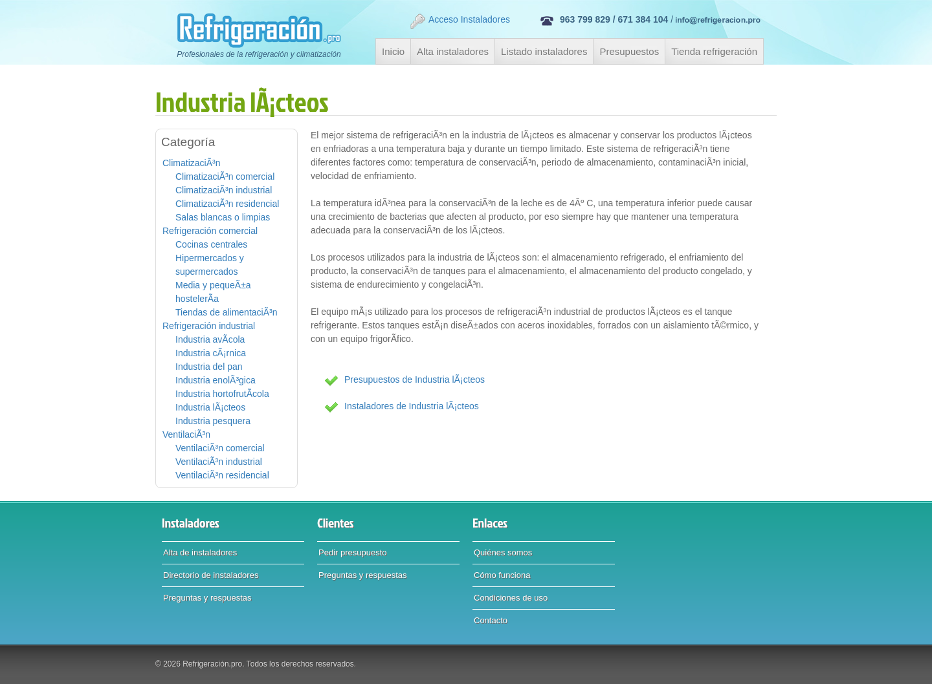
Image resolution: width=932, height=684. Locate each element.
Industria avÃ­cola (210, 339)
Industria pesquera (212, 421)
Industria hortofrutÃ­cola (222, 394)
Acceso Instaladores (459, 21)
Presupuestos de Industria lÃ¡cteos (414, 379)
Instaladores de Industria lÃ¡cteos (411, 406)
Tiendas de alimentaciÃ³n (226, 312)
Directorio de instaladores (210, 575)
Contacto (490, 620)
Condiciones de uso (511, 598)
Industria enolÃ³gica (215, 380)
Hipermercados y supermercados (209, 265)
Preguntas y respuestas (207, 598)
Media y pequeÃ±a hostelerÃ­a (213, 292)
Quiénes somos (503, 552)
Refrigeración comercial (210, 231)
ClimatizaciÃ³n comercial (224, 176)
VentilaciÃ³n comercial (220, 448)
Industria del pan (209, 366)
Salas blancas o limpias (222, 217)
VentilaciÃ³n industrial (218, 461)
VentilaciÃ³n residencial (222, 475)
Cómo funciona (502, 575)
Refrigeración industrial (208, 326)
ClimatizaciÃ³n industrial (223, 190)
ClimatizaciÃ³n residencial (227, 203)
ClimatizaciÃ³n (191, 163)
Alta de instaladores (200, 552)
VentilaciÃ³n (186, 434)
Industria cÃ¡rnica (210, 353)
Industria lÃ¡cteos (210, 407)
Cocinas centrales (211, 244)
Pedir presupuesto (352, 552)
